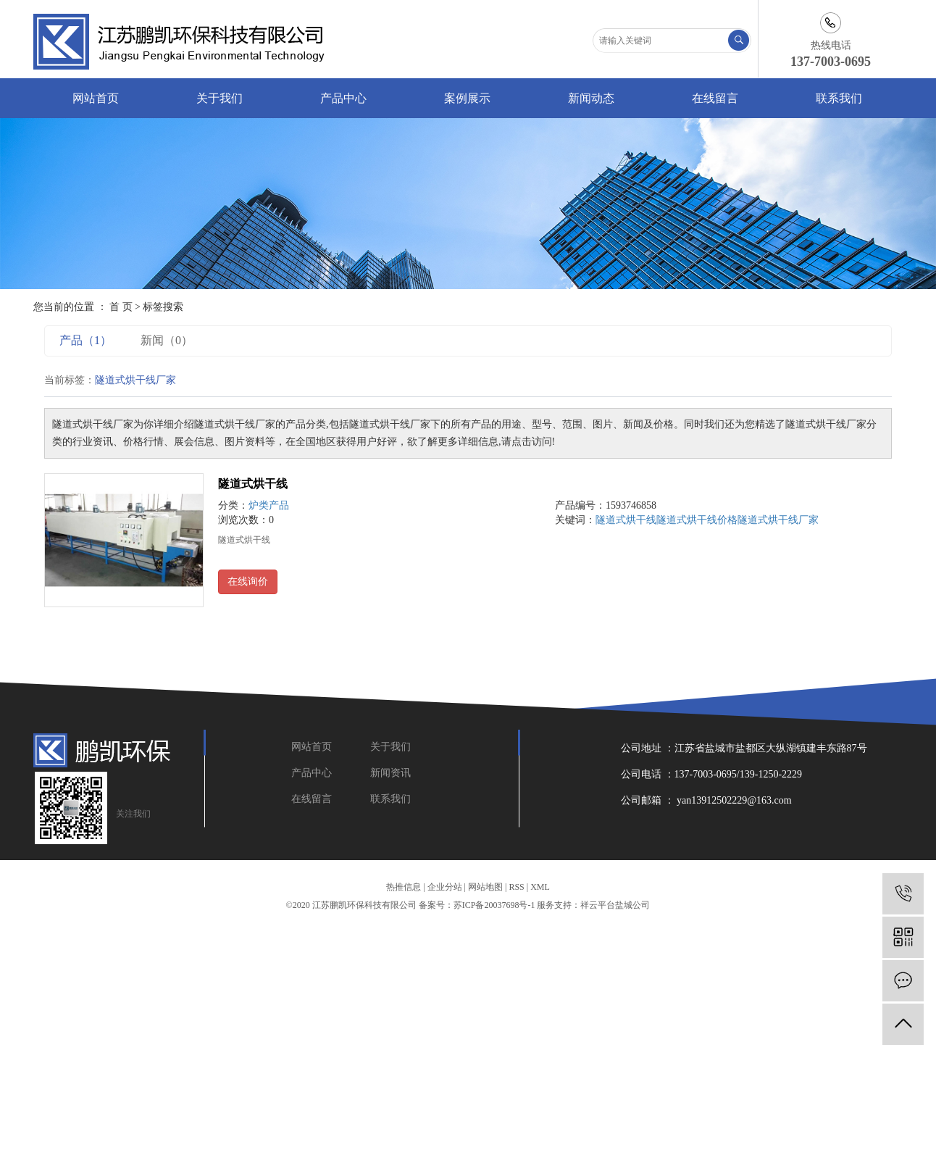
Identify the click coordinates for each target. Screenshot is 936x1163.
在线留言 (715, 98)
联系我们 (839, 98)
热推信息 (403, 887)
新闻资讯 (390, 772)
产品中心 (343, 98)
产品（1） (85, 340)
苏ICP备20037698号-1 (494, 905)
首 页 (121, 306)
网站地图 (485, 887)
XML (540, 887)
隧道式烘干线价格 (696, 519)
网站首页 (95, 98)
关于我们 (219, 98)
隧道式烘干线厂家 (778, 519)
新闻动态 (591, 98)
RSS (516, 887)
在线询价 (247, 581)
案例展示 (467, 98)
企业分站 (444, 887)
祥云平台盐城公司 (615, 905)
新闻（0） (167, 340)
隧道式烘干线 (253, 484)
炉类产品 (268, 505)
